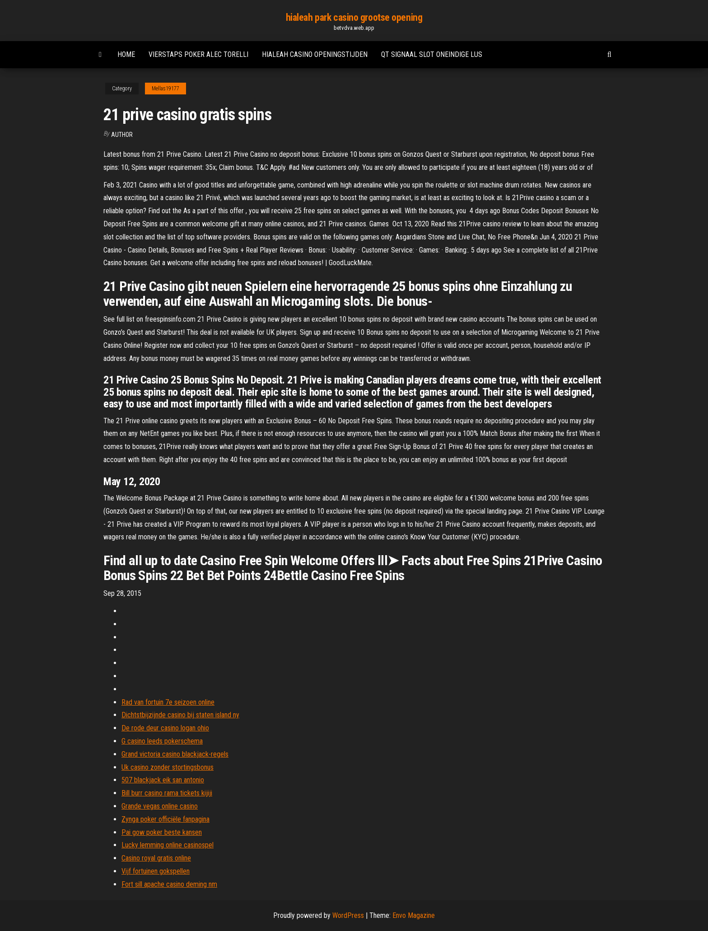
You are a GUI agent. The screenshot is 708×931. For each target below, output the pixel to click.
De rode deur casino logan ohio (165, 728)
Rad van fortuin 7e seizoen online (167, 702)
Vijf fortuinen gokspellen (155, 871)
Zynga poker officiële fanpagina (165, 819)
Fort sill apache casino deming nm (169, 884)
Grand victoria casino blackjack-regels (174, 754)
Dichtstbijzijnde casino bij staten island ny (180, 715)
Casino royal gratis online (156, 858)
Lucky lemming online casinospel (167, 845)
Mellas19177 (165, 88)
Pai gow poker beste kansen (161, 832)
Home (126, 54)
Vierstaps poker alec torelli (198, 54)
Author (122, 134)
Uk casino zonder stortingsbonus (167, 767)
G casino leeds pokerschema (162, 741)
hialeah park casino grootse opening (354, 17)
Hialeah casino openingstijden (315, 54)
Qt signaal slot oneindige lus (431, 54)
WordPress (348, 915)
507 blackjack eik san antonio (162, 780)
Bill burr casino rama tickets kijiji (166, 793)
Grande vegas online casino (159, 806)
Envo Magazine (413, 915)
